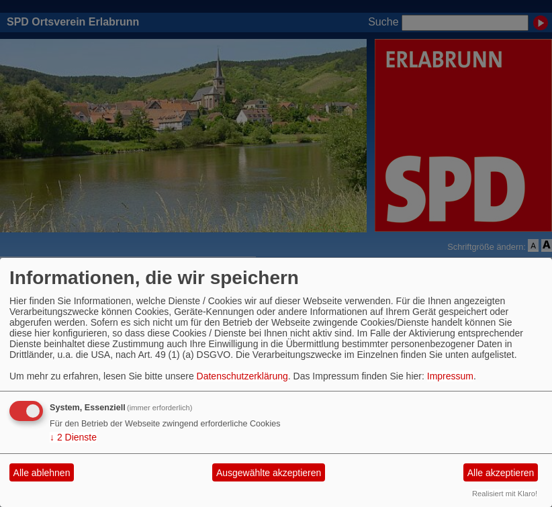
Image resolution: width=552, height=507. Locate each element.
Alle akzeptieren (501, 472)
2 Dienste (73, 437)
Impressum (450, 376)
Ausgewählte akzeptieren (268, 472)
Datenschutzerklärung (242, 376)
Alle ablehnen (42, 472)
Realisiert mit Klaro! (504, 494)
